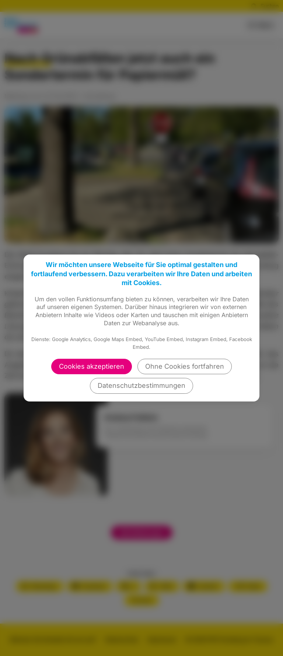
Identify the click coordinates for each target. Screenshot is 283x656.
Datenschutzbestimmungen (141, 385)
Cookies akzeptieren (91, 366)
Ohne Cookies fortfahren (184, 366)
